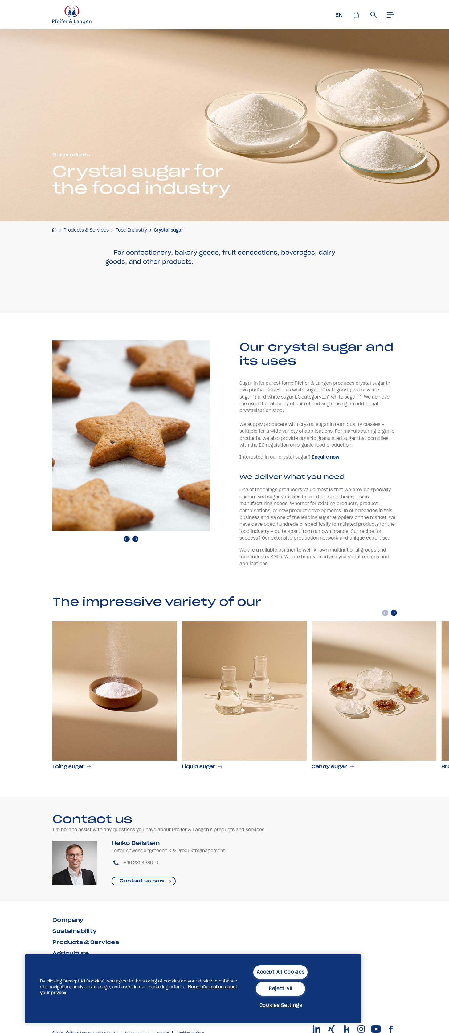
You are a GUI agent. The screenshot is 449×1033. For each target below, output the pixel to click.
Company (68, 920)
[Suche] (373, 15)
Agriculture (70, 953)
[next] (135, 562)
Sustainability (74, 931)
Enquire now (325, 479)
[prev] (127, 562)
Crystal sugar (168, 230)
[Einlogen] (356, 15)
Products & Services (86, 230)
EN (339, 14)
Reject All (280, 988)
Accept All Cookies (280, 972)
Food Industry (131, 230)
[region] (193, 988)
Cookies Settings (280, 1005)
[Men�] (391, 15)
